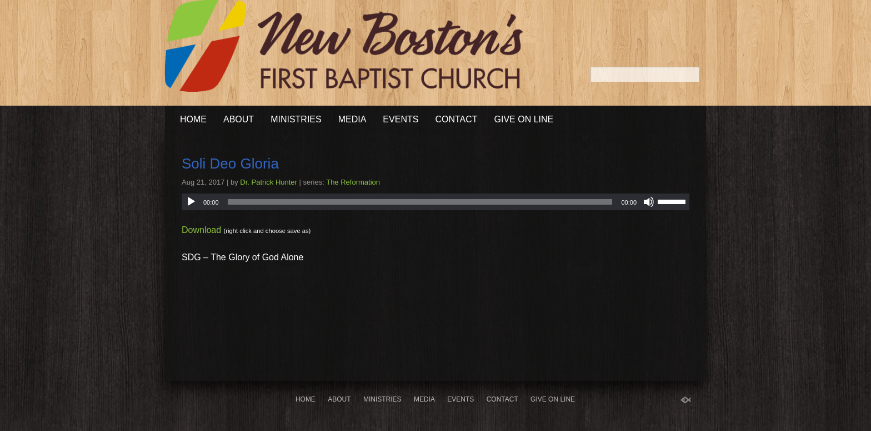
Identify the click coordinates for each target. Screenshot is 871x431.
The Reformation (353, 182)
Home (193, 119)
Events (400, 119)
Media (352, 119)
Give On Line (524, 119)
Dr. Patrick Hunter (268, 182)
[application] (435, 202)
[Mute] (648, 201)
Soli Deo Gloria (230, 163)
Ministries (296, 119)
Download (201, 230)
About (238, 119)
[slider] (420, 202)
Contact (456, 119)
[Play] (191, 201)
